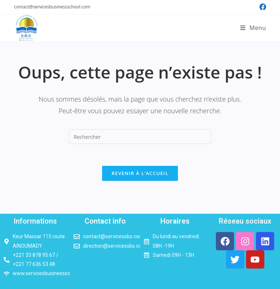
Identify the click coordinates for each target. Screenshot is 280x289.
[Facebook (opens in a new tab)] (261, 7)
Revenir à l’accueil (140, 173)
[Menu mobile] (253, 27)
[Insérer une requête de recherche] (140, 136)
